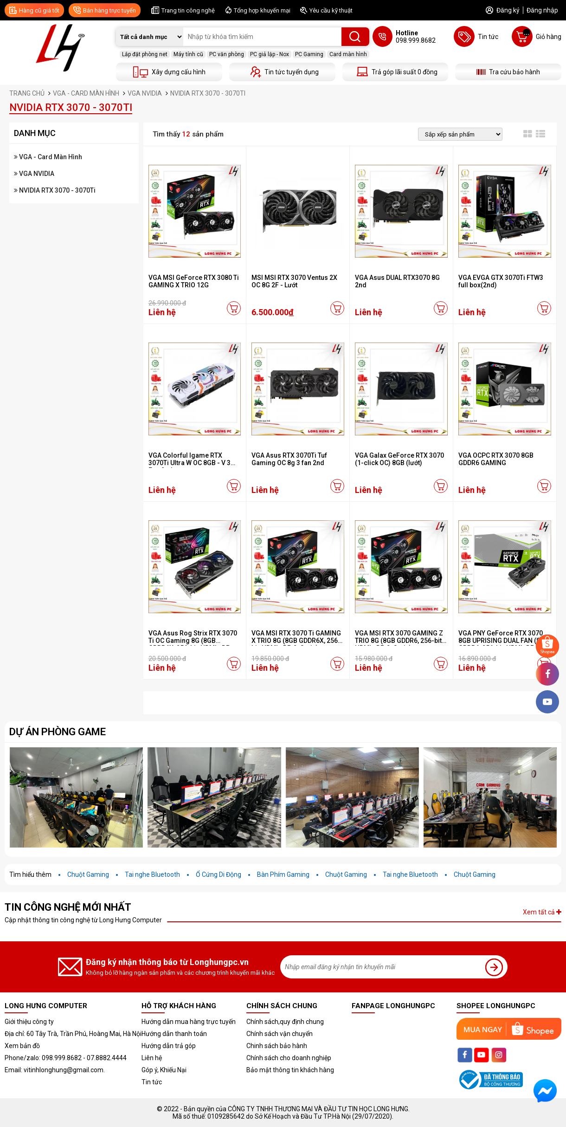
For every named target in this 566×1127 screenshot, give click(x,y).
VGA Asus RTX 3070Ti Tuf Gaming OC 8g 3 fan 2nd (289, 459)
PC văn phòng (226, 54)
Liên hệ (152, 1058)
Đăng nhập (542, 10)
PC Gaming (309, 54)
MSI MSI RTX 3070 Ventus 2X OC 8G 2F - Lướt (294, 281)
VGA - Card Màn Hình (48, 157)
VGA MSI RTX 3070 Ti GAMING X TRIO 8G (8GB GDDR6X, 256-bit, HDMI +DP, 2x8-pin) (296, 640)
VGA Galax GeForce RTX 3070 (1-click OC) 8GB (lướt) (399, 459)
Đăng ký (508, 10)
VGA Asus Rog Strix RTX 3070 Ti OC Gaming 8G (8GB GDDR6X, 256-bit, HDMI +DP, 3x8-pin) (192, 644)
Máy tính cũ (188, 54)
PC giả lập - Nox (269, 54)
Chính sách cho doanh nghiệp (288, 1058)
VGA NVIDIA (34, 173)
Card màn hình (348, 54)
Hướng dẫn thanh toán (174, 1033)
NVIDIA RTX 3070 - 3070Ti (55, 190)
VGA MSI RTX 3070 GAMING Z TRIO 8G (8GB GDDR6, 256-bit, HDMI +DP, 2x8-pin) (399, 640)
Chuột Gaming (88, 874)
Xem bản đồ (22, 1045)
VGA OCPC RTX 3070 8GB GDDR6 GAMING (496, 459)
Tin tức (152, 1082)
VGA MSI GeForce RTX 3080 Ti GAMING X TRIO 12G (193, 281)
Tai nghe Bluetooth (152, 874)
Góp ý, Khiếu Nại (164, 1070)
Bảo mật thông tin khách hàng (290, 1070)
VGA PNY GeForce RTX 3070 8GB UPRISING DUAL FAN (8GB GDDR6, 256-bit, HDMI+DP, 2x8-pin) (504, 644)
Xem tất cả (542, 912)
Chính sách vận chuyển (279, 1033)
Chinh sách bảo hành (276, 1045)
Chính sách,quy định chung (285, 1021)
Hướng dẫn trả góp (169, 1045)
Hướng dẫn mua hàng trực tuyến (189, 1021)
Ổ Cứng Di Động (218, 874)
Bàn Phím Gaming (283, 874)
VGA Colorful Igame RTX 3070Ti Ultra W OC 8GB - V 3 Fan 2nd (189, 463)
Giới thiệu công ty (29, 1021)
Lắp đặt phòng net (144, 54)
